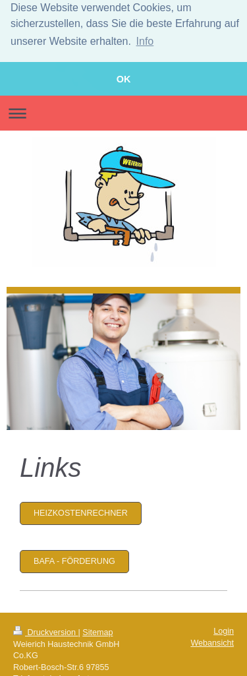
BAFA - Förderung (74, 559)
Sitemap (97, 630)
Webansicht (212, 641)
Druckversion (45, 630)
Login (223, 629)
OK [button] (124, 79)
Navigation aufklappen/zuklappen (123, 111)
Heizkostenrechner (81, 511)
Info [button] (145, 41)
